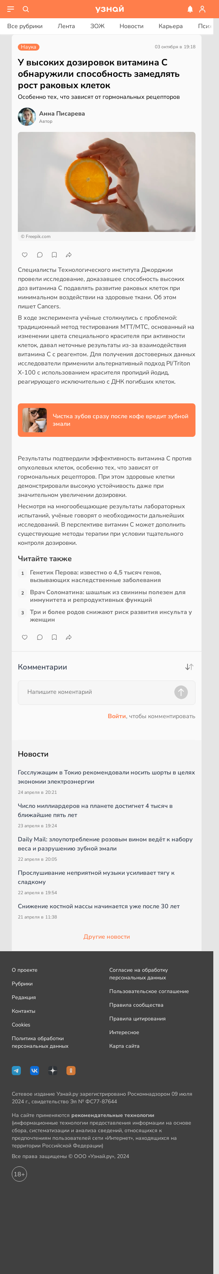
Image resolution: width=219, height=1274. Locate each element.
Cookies (21, 1024)
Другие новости (107, 937)
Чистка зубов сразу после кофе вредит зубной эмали (120, 420)
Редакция (24, 997)
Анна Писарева (62, 113)
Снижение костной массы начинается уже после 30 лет (99, 906)
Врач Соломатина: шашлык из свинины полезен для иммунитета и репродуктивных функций (108, 596)
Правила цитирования (137, 1018)
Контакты (23, 1011)
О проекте (25, 970)
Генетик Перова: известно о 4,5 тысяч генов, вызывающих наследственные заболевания (95, 576)
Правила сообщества (136, 1005)
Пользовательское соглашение (149, 991)
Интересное (124, 1032)
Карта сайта (124, 1046)
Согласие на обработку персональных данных (138, 973)
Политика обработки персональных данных (40, 1042)
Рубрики (22, 983)
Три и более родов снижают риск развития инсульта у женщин (111, 616)
